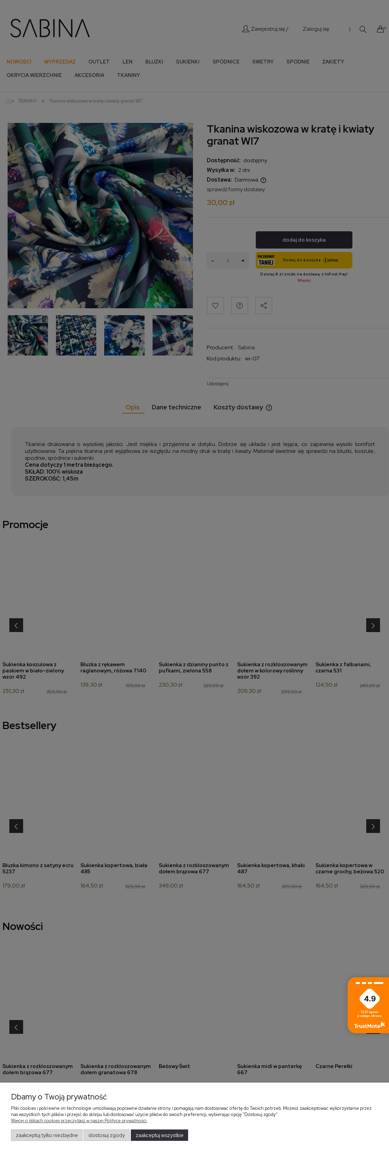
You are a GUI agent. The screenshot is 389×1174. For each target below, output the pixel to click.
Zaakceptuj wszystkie (160, 1135)
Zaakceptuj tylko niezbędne (47, 1135)
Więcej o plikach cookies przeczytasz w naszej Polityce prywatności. (79, 1121)
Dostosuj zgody (106, 1135)
